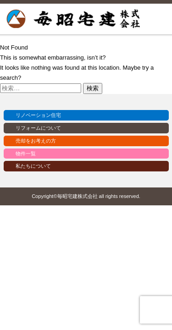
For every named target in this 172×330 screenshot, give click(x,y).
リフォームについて (38, 128)
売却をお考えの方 (36, 140)
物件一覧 (26, 153)
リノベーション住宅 (38, 115)
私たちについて (33, 166)
